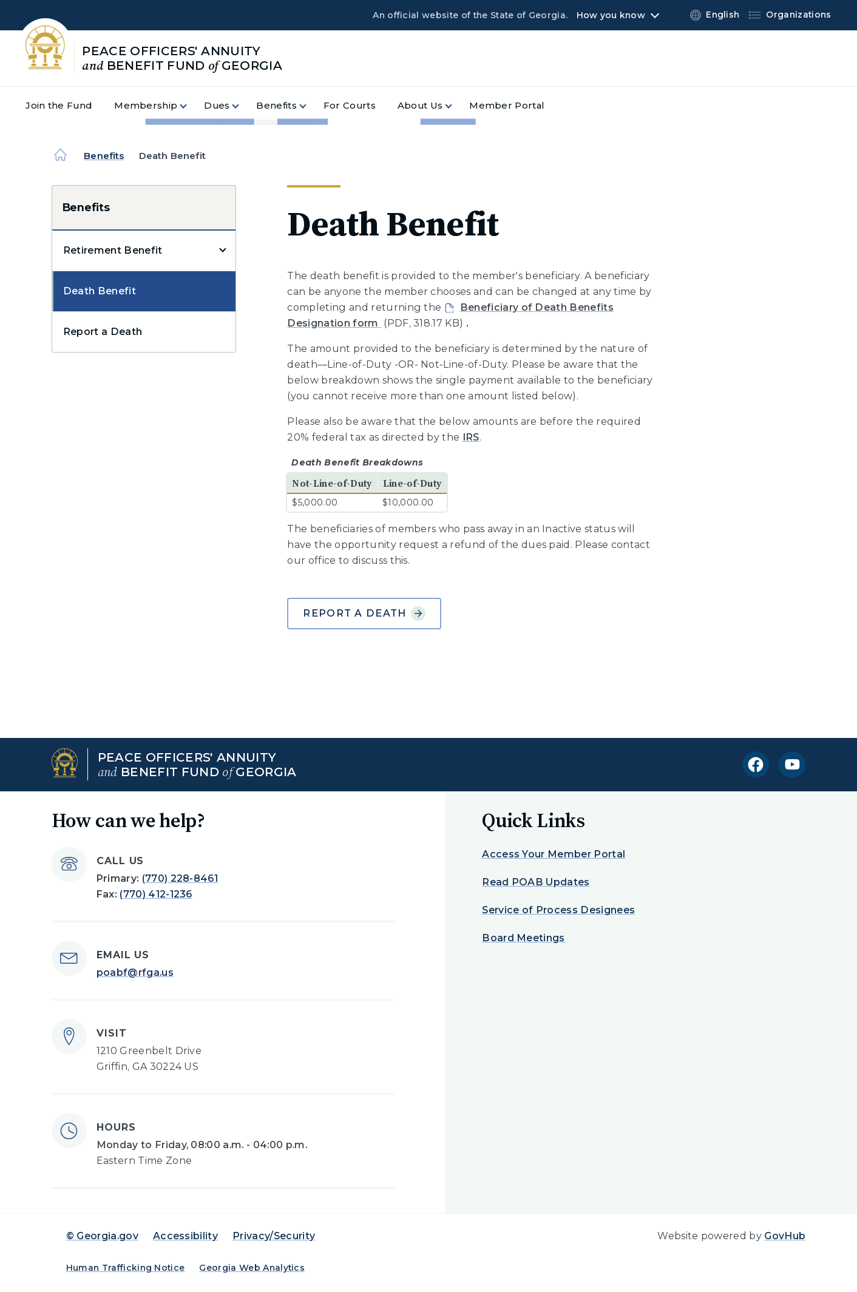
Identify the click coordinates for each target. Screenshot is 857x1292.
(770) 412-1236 (156, 894)
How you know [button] (611, 15)
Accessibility (185, 1236)
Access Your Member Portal (553, 854)
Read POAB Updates (535, 882)
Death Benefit (99, 291)
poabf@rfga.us (135, 972)
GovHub (784, 1236)
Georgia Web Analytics (252, 1267)
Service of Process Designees (558, 910)
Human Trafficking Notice (125, 1267)
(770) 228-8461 (180, 878)
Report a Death (102, 331)
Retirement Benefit (113, 250)
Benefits (104, 155)
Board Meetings (523, 938)
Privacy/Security (273, 1236)
